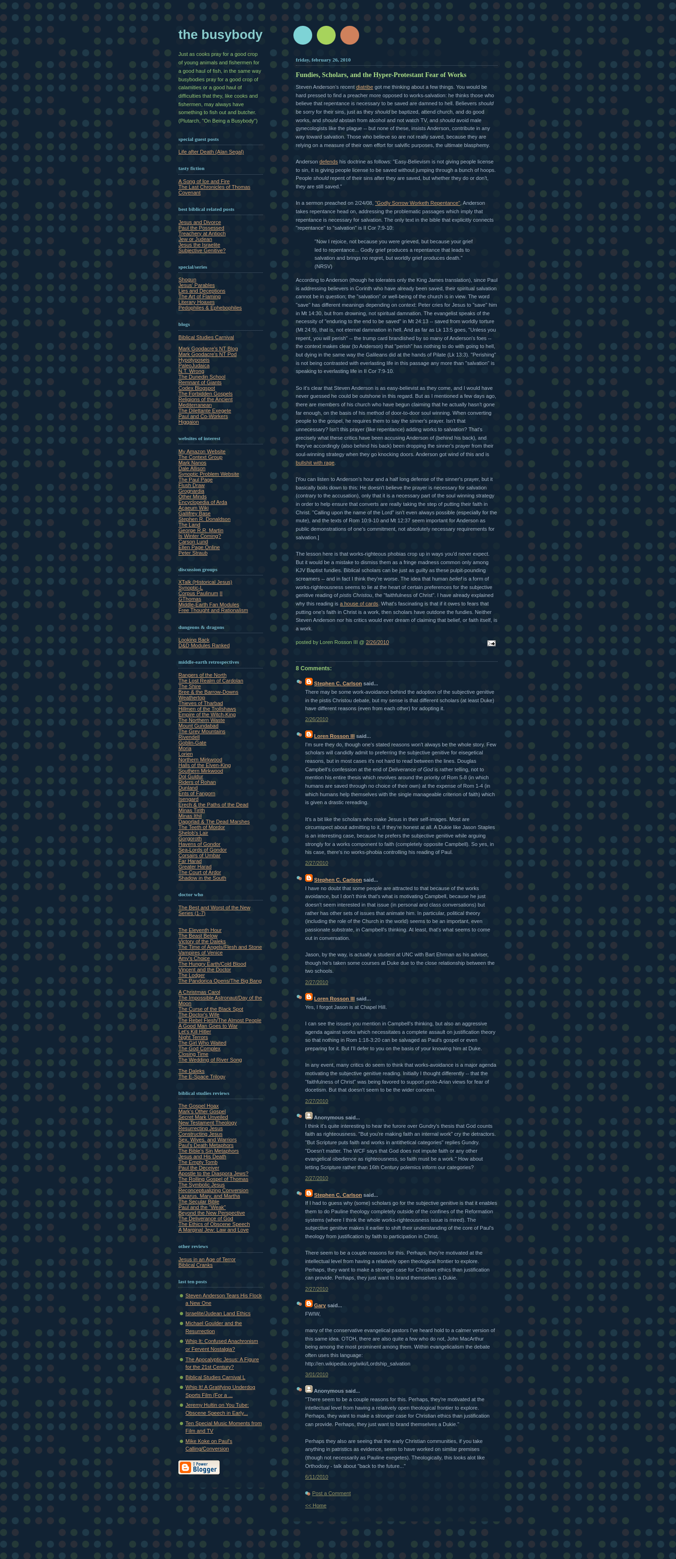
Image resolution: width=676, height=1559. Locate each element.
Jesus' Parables (196, 285)
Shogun (187, 279)
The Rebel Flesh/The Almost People (219, 1020)
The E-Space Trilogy (201, 1076)
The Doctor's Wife (198, 1014)
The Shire (189, 686)
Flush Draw (191, 485)
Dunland (188, 788)
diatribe (364, 87)
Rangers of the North (202, 675)
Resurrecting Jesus (200, 1128)
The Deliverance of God (205, 1218)
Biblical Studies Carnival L (215, 1377)
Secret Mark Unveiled (203, 1117)
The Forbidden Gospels (205, 393)
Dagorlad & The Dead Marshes (214, 821)
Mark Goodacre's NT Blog (208, 348)
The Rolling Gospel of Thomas (213, 1179)
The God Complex (199, 1048)
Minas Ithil (190, 816)
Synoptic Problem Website (208, 474)
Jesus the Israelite (199, 245)
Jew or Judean (195, 239)
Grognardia (191, 491)
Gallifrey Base (194, 513)
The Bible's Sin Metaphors (208, 1151)
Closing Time (193, 1054)
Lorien (185, 754)
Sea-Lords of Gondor (202, 850)
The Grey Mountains (201, 731)
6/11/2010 (316, 1477)
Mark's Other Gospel (202, 1111)
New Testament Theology (207, 1122)
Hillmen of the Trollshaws (207, 709)
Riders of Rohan (197, 782)
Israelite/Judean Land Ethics (218, 1313)
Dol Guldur (190, 776)
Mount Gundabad (198, 726)
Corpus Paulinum (198, 593)
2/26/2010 (377, 642)
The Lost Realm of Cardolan (210, 680)
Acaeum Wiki (193, 508)
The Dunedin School (201, 377)
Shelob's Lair (193, 833)
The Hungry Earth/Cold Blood (212, 964)
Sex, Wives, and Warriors (207, 1139)
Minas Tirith (191, 810)
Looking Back (193, 640)
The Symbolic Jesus (201, 1184)
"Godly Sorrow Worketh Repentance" (417, 203)
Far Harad (190, 861)
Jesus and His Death (202, 1156)
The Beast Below (198, 936)
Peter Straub (192, 553)
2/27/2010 (316, 863)
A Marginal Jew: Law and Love (213, 1230)
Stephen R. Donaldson (204, 519)
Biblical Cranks (195, 1265)
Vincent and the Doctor (204, 969)
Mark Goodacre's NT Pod (207, 354)
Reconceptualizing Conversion (213, 1190)
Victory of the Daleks (202, 941)
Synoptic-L (190, 587)
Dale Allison (192, 468)
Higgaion (188, 422)
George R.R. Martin (200, 530)
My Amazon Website (201, 451)
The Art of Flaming (199, 296)
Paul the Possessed (201, 228)
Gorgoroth (190, 838)
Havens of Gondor (199, 844)
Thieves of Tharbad (200, 703)
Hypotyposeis (193, 360)
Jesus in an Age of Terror (207, 1259)
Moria (185, 748)
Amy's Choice (194, 958)
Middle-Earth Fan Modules (208, 604)
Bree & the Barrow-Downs (208, 692)
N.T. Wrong (191, 371)
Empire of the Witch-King (207, 714)
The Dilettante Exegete (204, 410)
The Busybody (220, 34)
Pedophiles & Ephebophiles (210, 307)
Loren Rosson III (334, 736)
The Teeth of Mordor (201, 827)
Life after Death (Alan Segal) (211, 152)
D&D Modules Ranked (204, 645)
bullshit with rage (315, 462)
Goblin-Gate (192, 742)
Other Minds (192, 496)
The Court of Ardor (199, 872)
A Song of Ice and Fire (204, 181)
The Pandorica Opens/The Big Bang (219, 981)
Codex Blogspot (196, 388)
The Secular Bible (198, 1201)
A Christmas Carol (199, 992)
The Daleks (191, 1071)
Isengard (188, 799)
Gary (320, 1305)
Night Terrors (193, 1037)
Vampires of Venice (200, 952)
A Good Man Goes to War (208, 1026)
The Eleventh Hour (200, 930)
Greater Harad (195, 866)
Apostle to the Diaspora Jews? (213, 1173)
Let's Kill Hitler (194, 1031)
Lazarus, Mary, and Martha (209, 1196)
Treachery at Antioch (202, 233)
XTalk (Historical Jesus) (205, 582)
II (221, 593)
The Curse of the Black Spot (210, 1009)
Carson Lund (193, 541)
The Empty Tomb (197, 1162)
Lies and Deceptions (201, 291)
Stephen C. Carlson (338, 683)
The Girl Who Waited (202, 1043)
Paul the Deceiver (198, 1168)
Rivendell (189, 737)
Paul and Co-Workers (203, 416)
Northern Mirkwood (200, 759)
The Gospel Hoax (198, 1106)
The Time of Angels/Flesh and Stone (220, 947)
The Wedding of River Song (210, 1060)
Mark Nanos (192, 462)
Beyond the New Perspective (211, 1213)
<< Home (315, 1505)
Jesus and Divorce (199, 222)
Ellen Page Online (199, 547)
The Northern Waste (201, 720)
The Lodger (191, 975)
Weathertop (191, 697)
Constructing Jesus (200, 1134)
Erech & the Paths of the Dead (213, 804)
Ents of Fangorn (196, 793)
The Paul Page (195, 479)
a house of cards (359, 603)
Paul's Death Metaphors (206, 1145)
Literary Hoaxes (196, 302)
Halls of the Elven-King (204, 765)
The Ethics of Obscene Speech (214, 1224)
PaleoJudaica (193, 365)
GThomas (189, 599)
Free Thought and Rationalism (213, 610)
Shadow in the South (202, 878)
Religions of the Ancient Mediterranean (205, 402)
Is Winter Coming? (199, 536)
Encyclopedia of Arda (202, 502)
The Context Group (200, 457)
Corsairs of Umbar (199, 855)
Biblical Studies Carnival (206, 337)
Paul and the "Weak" (202, 1207)
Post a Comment (331, 1493)
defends (328, 161)
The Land (189, 524)
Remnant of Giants (200, 382)
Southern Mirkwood (200, 771)
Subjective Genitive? (202, 250)
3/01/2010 (316, 1374)
